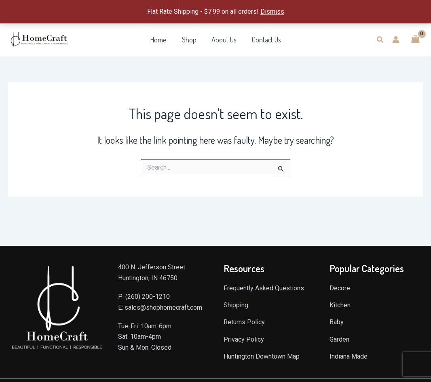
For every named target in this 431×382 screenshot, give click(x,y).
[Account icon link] (395, 39)
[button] (380, 40)
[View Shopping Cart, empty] (415, 39)
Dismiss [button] (272, 11)
